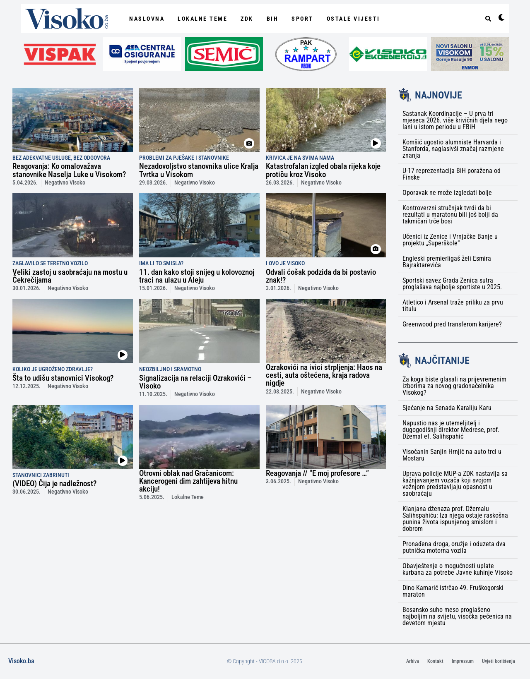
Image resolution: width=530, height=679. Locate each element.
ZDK (247, 18)
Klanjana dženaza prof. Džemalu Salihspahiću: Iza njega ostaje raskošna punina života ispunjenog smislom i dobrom (455, 519)
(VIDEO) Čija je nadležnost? (54, 483)
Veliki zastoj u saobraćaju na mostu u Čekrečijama (70, 276)
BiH (273, 18)
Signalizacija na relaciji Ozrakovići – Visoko (195, 382)
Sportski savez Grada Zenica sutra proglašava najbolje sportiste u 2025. (452, 283)
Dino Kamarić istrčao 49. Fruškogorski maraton (453, 591)
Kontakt (435, 661)
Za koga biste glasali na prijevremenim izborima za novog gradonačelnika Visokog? (454, 385)
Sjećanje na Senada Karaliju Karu (446, 408)
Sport (302, 18)
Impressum (463, 661)
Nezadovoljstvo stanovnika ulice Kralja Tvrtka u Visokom (198, 170)
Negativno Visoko (65, 182)
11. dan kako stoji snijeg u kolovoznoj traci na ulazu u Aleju (196, 276)
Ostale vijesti (353, 18)
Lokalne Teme (202, 18)
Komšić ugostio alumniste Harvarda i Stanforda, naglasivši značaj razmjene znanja (453, 148)
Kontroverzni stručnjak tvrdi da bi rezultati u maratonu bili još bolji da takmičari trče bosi (450, 214)
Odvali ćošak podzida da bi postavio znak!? (321, 276)
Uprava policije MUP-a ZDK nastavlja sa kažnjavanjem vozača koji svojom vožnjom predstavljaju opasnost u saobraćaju (455, 483)
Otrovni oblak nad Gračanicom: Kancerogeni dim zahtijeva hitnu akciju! (188, 481)
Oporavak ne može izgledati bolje (447, 193)
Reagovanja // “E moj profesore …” (317, 473)
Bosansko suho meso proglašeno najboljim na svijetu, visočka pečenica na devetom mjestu (457, 616)
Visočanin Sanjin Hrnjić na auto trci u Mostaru (451, 455)
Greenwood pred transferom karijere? (452, 324)
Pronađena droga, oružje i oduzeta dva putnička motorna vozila (454, 547)
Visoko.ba (21, 661)
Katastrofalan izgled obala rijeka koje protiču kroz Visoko (323, 170)
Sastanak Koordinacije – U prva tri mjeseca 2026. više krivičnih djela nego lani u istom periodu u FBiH (455, 120)
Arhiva (412, 661)
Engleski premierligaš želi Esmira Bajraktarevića (446, 261)
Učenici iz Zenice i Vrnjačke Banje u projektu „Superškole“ (450, 240)
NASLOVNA (146, 18)
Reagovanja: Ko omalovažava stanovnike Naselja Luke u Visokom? (69, 170)
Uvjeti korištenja (498, 661)
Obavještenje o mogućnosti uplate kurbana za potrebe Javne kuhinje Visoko (457, 569)
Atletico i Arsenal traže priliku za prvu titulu (452, 305)
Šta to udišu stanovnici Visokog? (62, 378)
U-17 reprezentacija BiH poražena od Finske (451, 174)
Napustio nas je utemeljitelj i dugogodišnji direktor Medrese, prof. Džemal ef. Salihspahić (450, 429)
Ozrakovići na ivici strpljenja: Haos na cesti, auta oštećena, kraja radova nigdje (324, 375)
